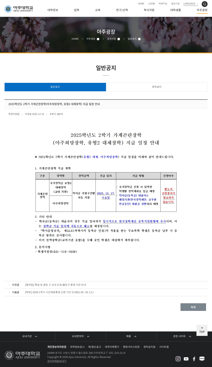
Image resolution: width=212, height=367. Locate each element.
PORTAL (163, 4)
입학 (76, 10)
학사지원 (149, 10)
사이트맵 (164, 347)
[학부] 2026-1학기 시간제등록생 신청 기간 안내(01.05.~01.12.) (59, 292)
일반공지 (132, 39)
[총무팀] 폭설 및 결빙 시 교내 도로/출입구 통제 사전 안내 (55, 285)
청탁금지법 (149, 347)
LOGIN (151, 4)
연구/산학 (122, 10)
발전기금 (175, 4)
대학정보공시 (77, 347)
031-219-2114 (117, 353)
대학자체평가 (112, 347)
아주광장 (202, 10)
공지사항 (111, 39)
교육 (97, 10)
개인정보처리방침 (56, 347)
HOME (141, 4)
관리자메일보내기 (56, 361)
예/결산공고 (94, 347)
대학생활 (175, 10)
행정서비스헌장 (131, 347)
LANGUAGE (189, 4)
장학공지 (157, 87)
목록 (193, 307)
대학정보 (52, 10)
